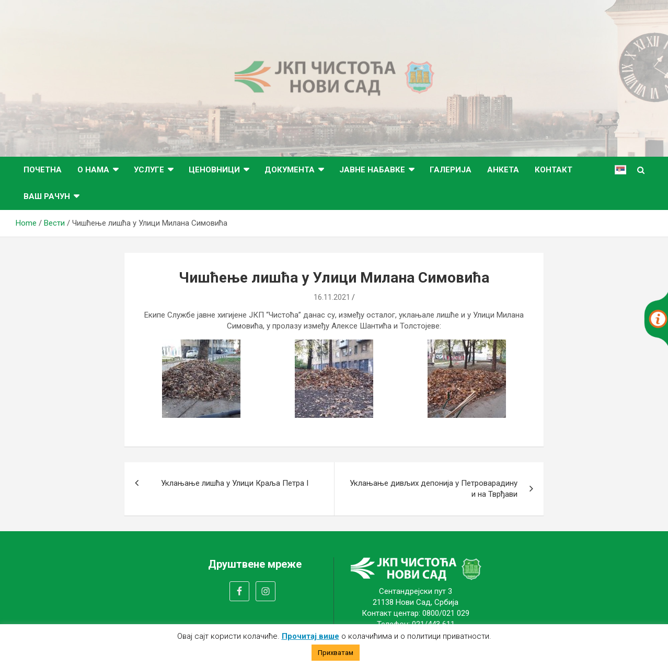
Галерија (450, 169)
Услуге (149, 169)
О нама (93, 169)
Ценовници (214, 169)
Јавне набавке (372, 169)
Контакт (553, 169)
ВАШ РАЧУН (47, 196)
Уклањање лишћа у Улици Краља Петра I (234, 483)
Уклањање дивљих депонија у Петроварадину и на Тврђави (433, 488)
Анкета (503, 169)
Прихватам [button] (335, 653)
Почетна (43, 169)
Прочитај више (310, 636)
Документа (289, 169)
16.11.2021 (332, 297)
